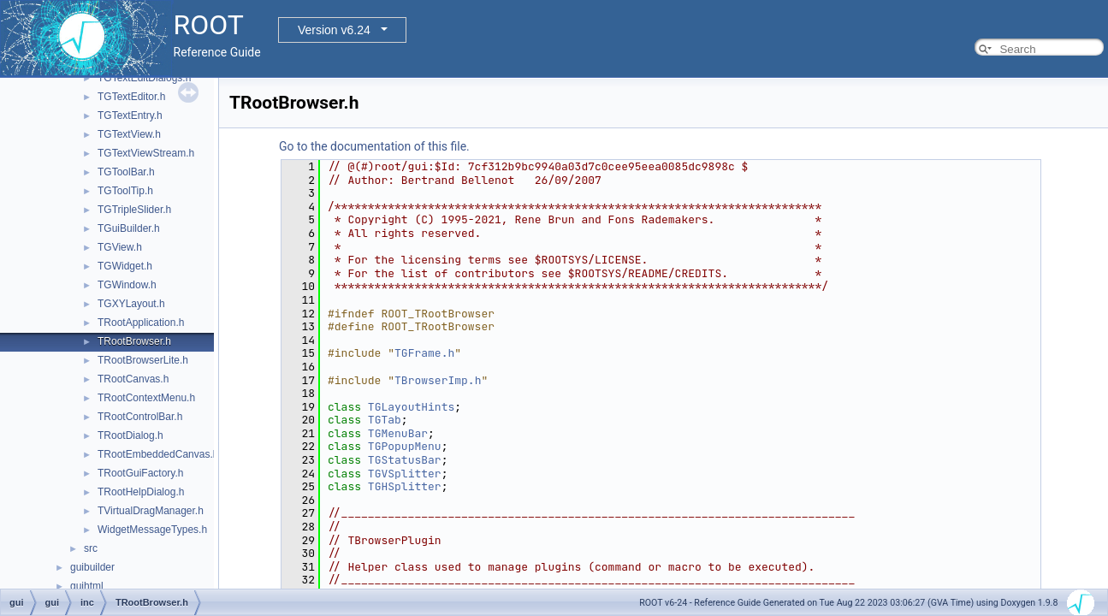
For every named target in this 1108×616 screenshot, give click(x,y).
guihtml (87, 586)
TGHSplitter (404, 486)
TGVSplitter (404, 473)
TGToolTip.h (125, 191)
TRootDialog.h (130, 435)
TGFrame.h (424, 353)
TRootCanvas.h (133, 379)
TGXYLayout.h (131, 304)
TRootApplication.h (141, 323)
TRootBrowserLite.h (143, 360)
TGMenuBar (398, 433)
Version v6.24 (334, 30)
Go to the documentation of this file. (374, 146)
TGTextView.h (129, 134)
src (91, 548)
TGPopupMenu (404, 446)
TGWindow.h (127, 285)
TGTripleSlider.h (134, 210)
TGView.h (120, 247)
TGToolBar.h (126, 172)
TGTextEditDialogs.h (144, 78)
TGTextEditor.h (131, 97)
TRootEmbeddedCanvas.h (158, 454)
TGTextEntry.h (130, 115)
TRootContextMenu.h (146, 398)
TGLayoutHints (411, 407)
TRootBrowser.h (134, 341)
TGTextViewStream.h (146, 153)
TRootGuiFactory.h (140, 473)
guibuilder (92, 567)
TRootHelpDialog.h (141, 492)
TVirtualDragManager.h (151, 511)
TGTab (384, 419)
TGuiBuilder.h (129, 228)
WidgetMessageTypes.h (152, 530)
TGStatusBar (404, 460)
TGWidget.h (125, 266)
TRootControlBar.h (140, 417)
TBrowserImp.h (437, 380)
